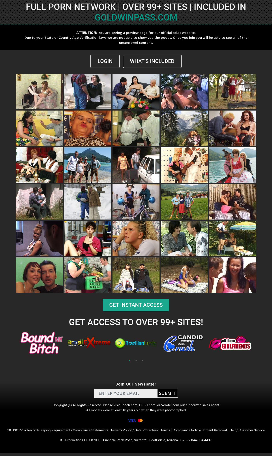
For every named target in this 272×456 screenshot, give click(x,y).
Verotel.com (171, 406)
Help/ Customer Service (253, 432)
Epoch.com (129, 406)
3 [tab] (143, 360)
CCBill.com (148, 406)
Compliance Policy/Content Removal (203, 432)
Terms (167, 432)
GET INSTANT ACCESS (136, 305)
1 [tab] (129, 360)
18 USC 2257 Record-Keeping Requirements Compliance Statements (53, 432)
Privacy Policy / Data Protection (134, 432)
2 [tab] (136, 360)
